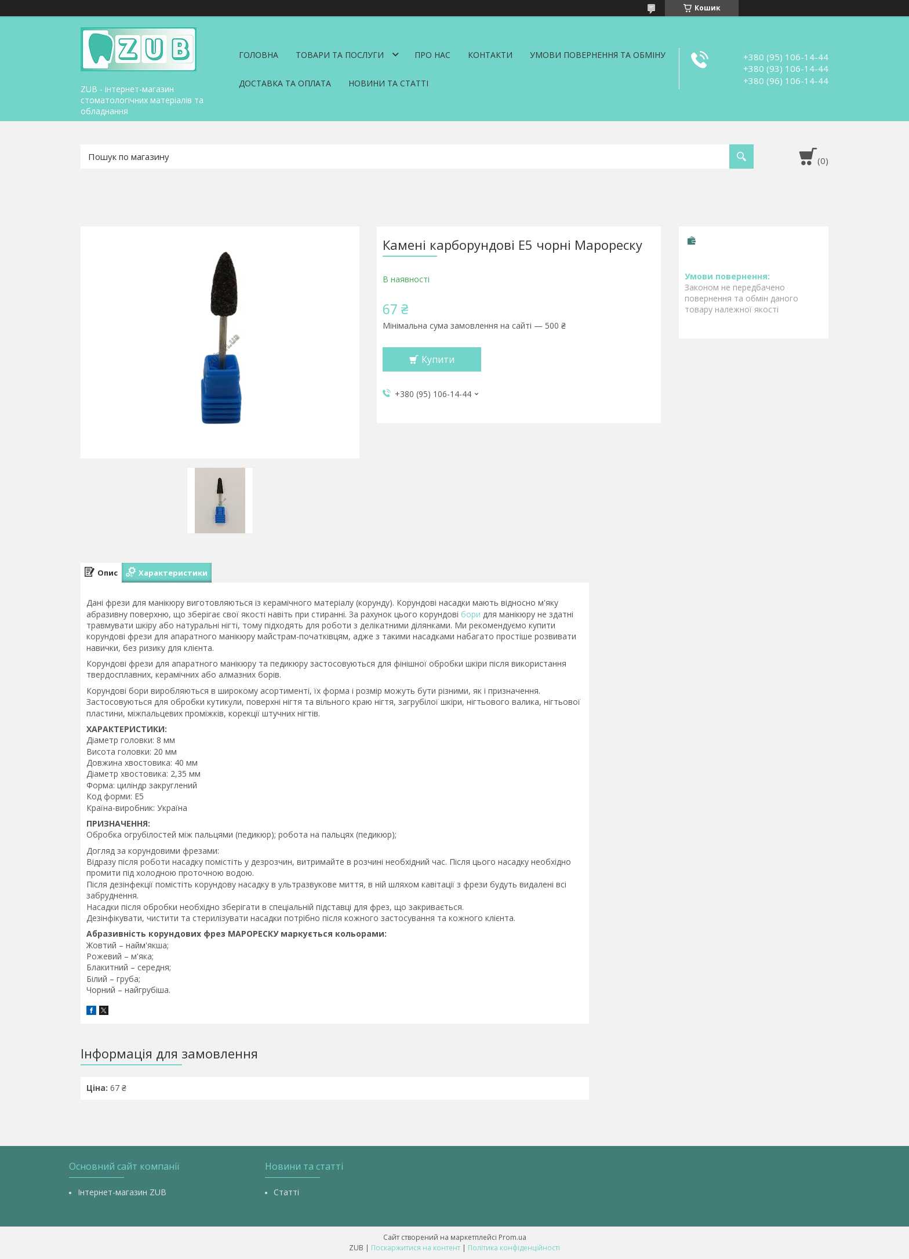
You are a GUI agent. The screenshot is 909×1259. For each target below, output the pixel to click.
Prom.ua (512, 1237)
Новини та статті (388, 83)
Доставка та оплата (285, 83)
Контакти (490, 54)
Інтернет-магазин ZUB (122, 1192)
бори (471, 614)
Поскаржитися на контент (415, 1248)
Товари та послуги (340, 54)
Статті (286, 1192)
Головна (258, 54)
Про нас (432, 54)
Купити (437, 359)
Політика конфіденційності (514, 1248)
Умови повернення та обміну (598, 54)
